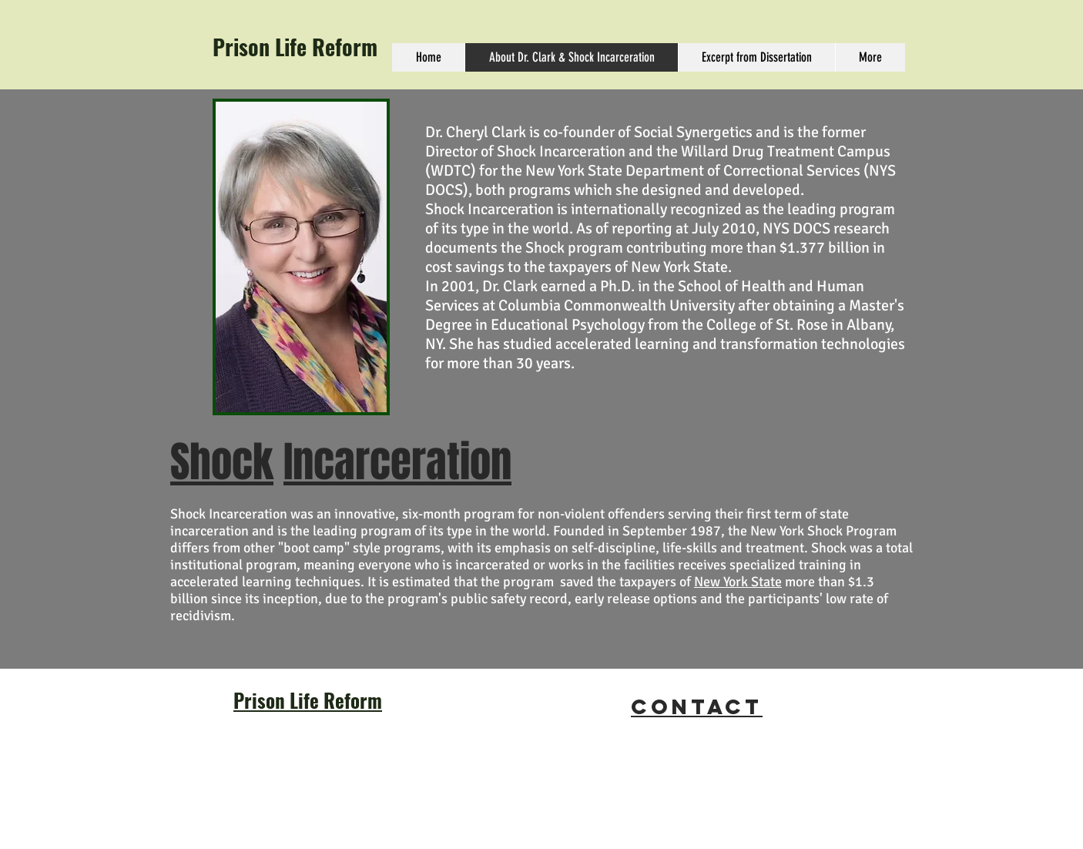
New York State (738, 581)
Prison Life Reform (295, 46)
